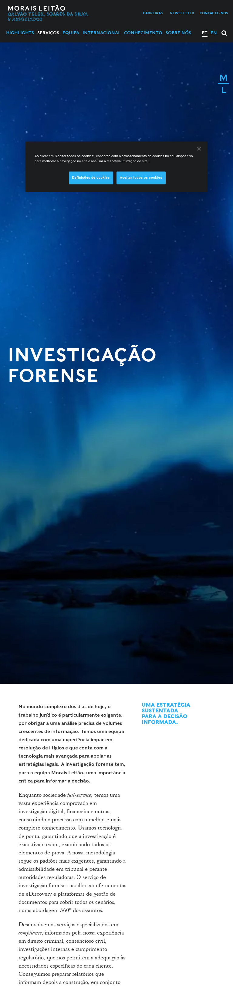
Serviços (48, 32)
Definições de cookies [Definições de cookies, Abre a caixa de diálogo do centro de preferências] (91, 177)
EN (214, 32)
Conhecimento (143, 32)
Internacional (102, 32)
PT (205, 32)
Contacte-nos (214, 13)
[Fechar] (199, 148)
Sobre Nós (178, 32)
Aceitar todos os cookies (141, 177)
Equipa (70, 32)
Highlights (20, 32)
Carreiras (153, 13)
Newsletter (182, 13)
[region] (116, 166)
